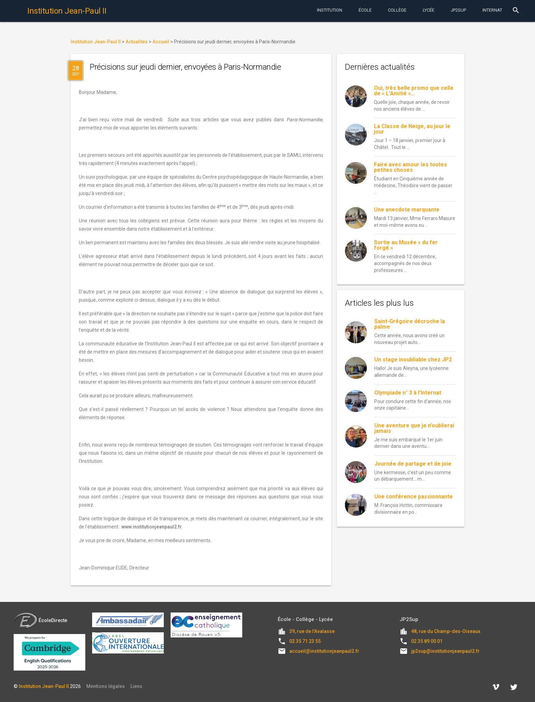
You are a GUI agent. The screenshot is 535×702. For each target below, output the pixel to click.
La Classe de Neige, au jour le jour (412, 129)
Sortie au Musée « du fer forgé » (406, 245)
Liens (136, 686)
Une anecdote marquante (406, 209)
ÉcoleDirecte (40, 620)
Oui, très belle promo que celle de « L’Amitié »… (413, 91)
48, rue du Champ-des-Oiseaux (445, 631)
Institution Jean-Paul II (44, 686)
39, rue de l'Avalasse (312, 631)
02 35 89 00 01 (427, 641)
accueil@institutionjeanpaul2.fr (324, 651)
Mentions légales (105, 686)
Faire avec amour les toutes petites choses (410, 167)
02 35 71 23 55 (305, 641)
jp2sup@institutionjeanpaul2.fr (445, 651)
